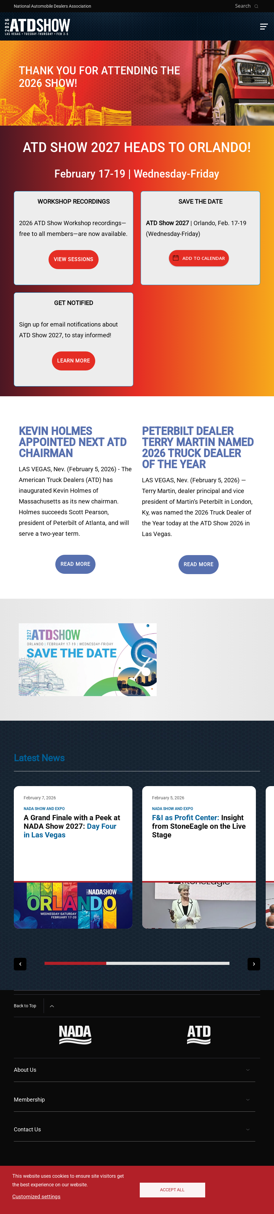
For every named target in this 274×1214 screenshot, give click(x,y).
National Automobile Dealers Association (52, 6)
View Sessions (73, 259)
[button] (264, 26)
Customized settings (36, 1196)
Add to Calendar (199, 258)
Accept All (172, 1189)
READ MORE (75, 564)
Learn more (73, 361)
